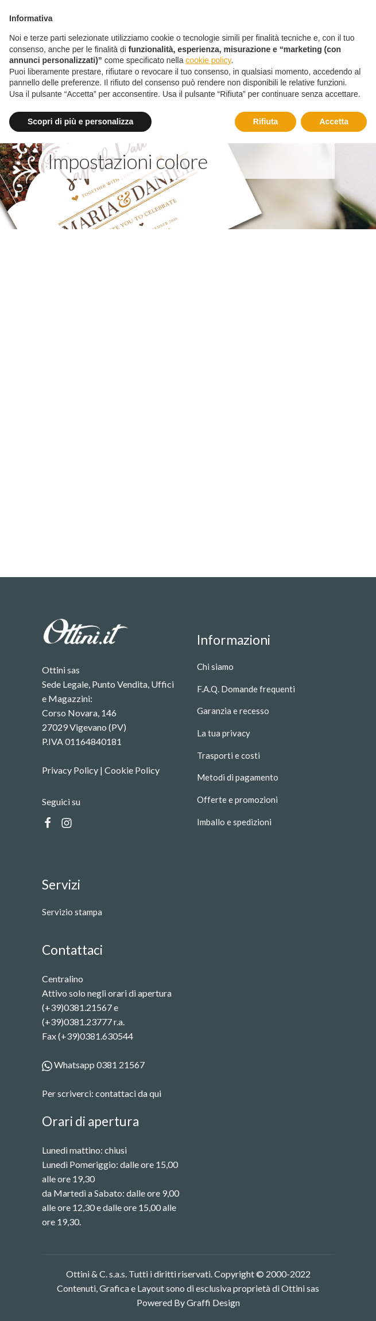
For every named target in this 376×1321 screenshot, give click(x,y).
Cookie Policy (132, 770)
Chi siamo (215, 666)
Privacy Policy (70, 770)
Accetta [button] (333, 1298)
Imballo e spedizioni (234, 822)
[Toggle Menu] (343, 55)
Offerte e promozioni (237, 799)
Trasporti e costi (228, 755)
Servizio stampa (72, 912)
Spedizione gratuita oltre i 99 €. (199, 10)
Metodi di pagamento (237, 777)
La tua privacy (223, 733)
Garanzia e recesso (233, 710)
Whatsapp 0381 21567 (93, 1064)
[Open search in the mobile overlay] (246, 47)
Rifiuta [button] (265, 1298)
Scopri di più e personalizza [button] (80, 1298)
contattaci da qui (128, 1093)
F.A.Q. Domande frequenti (246, 689)
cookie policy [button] (208, 1237)
